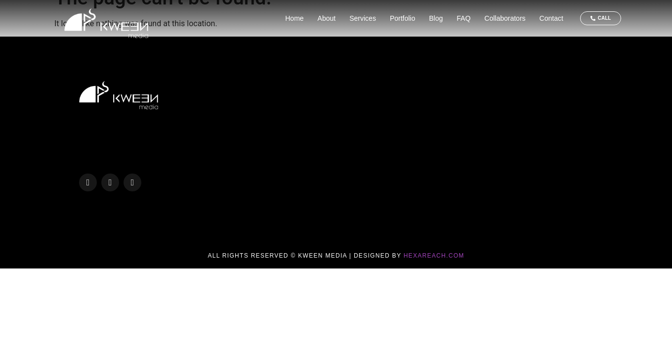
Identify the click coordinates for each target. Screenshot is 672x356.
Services (362, 18)
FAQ (463, 18)
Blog (436, 18)
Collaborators (504, 18)
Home (294, 18)
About (327, 18)
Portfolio (402, 18)
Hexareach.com (434, 255)
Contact (551, 18)
